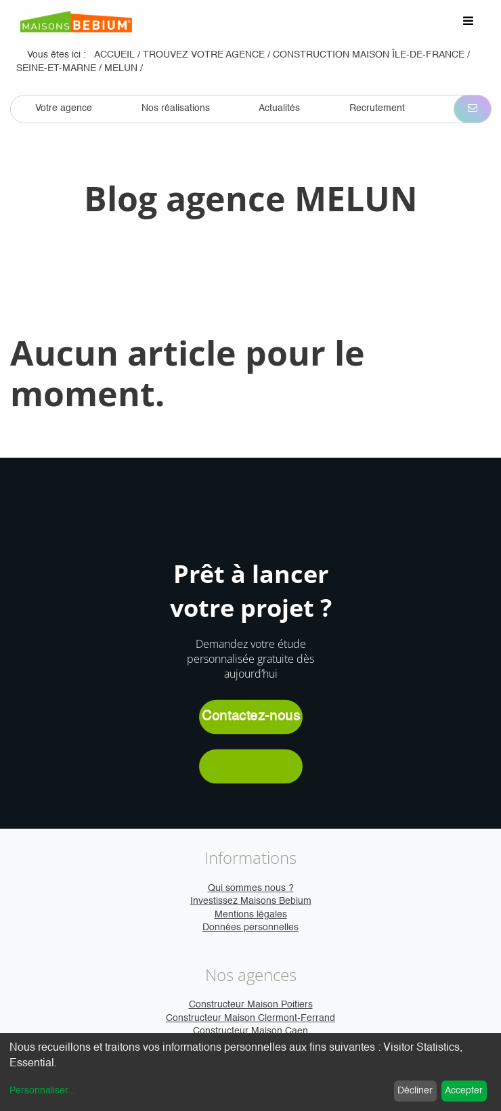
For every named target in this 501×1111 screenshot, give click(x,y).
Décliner (415, 1090)
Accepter (464, 1090)
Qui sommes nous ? (251, 888)
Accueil (114, 55)
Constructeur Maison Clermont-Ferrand (250, 1018)
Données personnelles (250, 927)
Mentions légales (251, 914)
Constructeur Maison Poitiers (251, 1004)
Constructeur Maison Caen (250, 1031)
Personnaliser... (42, 1090)
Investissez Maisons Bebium (250, 901)
